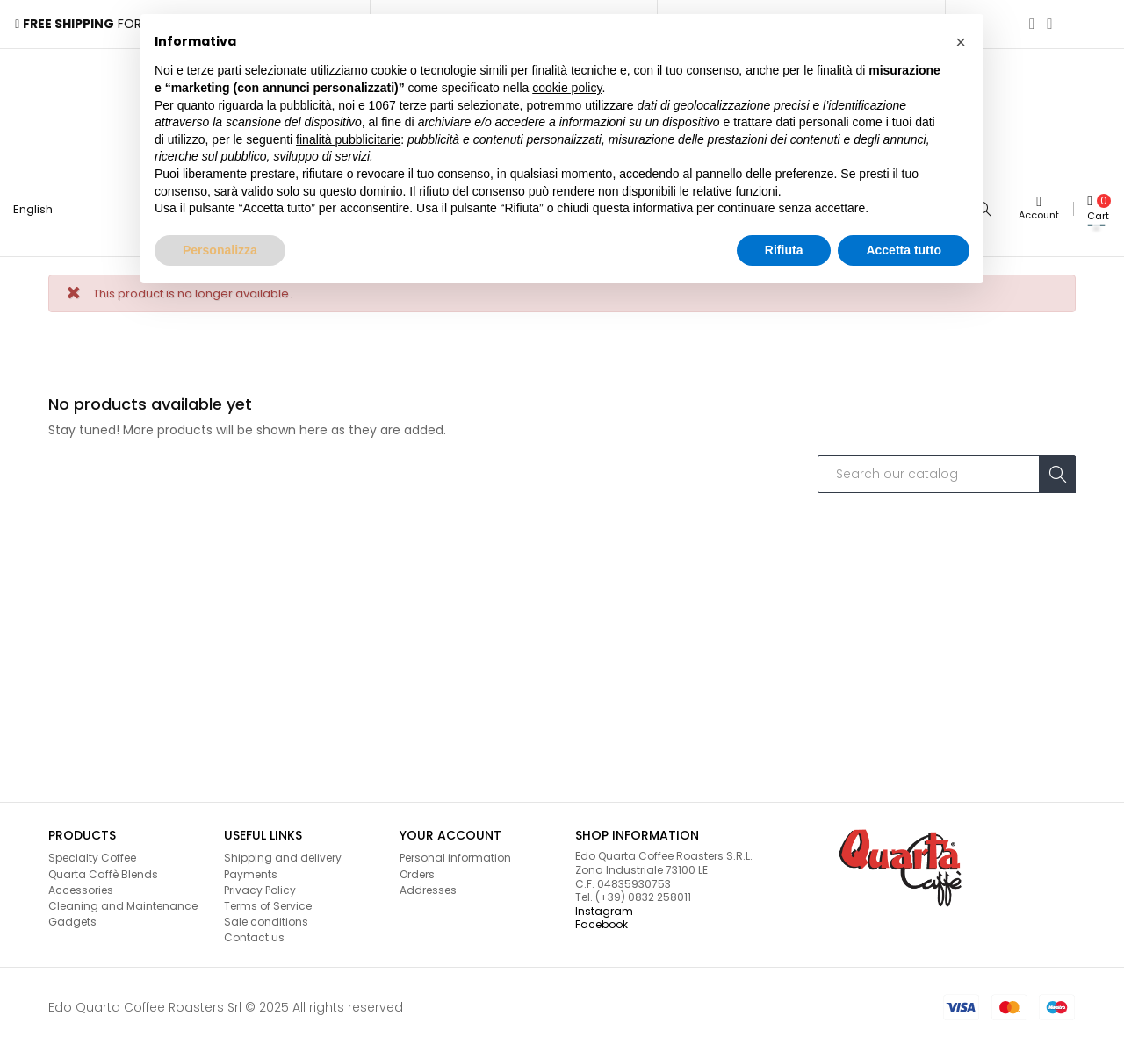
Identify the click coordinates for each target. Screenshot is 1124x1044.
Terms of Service (268, 902)
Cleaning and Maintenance (123, 902)
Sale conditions (266, 918)
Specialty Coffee (92, 854)
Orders (417, 870)
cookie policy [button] (567, 88)
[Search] (947, 471)
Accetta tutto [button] (903, 250)
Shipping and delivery (283, 854)
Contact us (254, 934)
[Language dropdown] (40, 208)
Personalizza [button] (220, 250)
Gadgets (72, 918)
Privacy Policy (260, 886)
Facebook (601, 921)
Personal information (455, 854)
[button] (961, 42)
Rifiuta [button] (784, 250)
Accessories (80, 886)
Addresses (428, 886)
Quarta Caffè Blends (103, 870)
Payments (250, 870)
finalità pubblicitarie (348, 139)
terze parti (427, 105)
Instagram (604, 907)
